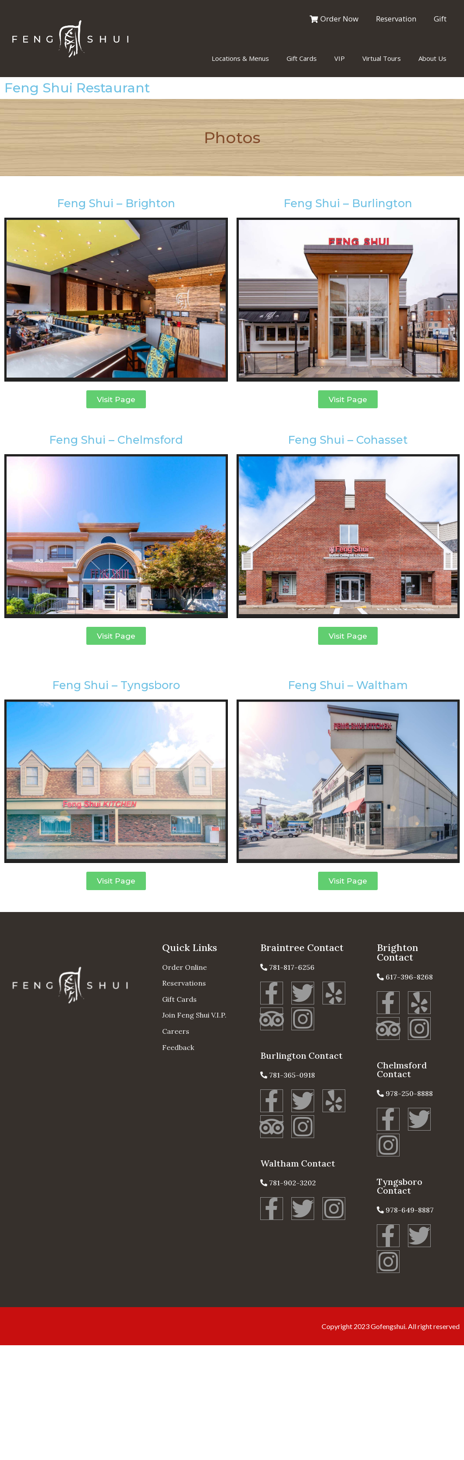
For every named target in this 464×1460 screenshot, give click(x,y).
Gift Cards (302, 58)
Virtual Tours (381, 58)
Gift (440, 19)
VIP (339, 58)
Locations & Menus (240, 58)
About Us (432, 58)
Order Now (334, 19)
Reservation (396, 19)
